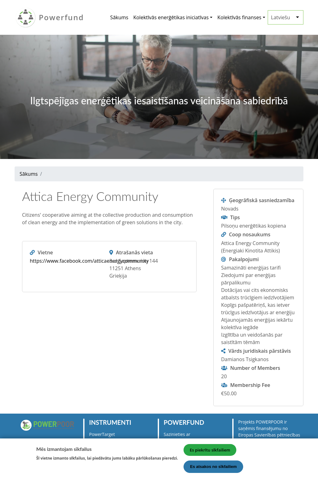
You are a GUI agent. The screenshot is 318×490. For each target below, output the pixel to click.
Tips (235, 217)
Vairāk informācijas (58, 468)
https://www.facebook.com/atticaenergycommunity (89, 260)
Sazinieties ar (177, 434)
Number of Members (255, 368)
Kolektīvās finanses (239, 17)
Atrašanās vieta (134, 252)
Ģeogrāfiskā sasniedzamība (261, 200)
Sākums (119, 17)
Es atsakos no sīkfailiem (213, 469)
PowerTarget (102, 434)
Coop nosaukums (249, 234)
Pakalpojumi (244, 259)
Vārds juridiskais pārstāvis (259, 350)
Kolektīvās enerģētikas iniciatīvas (171, 17)
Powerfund (61, 17)
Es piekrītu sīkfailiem (210, 453)
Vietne (45, 252)
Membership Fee (250, 385)
